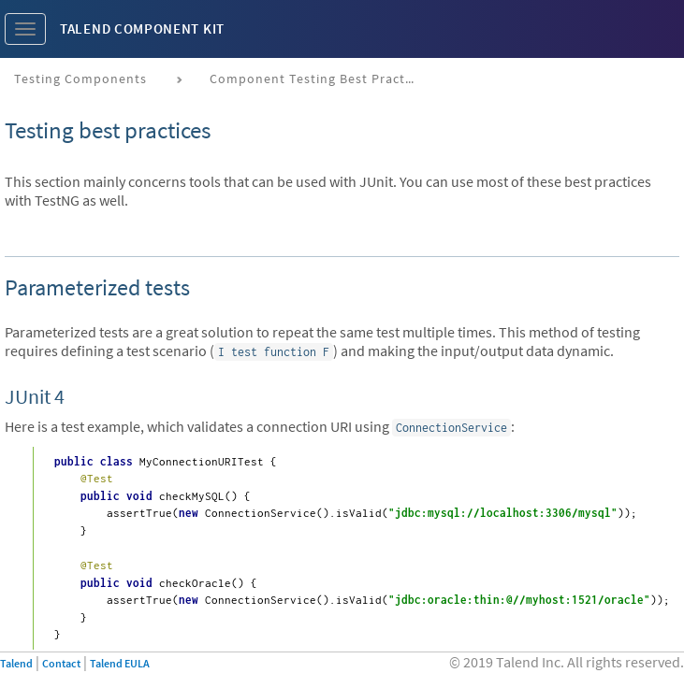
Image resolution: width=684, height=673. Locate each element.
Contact (61, 663)
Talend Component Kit (142, 28)
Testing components (80, 78)
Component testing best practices (319, 78)
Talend (16, 663)
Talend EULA (120, 663)
